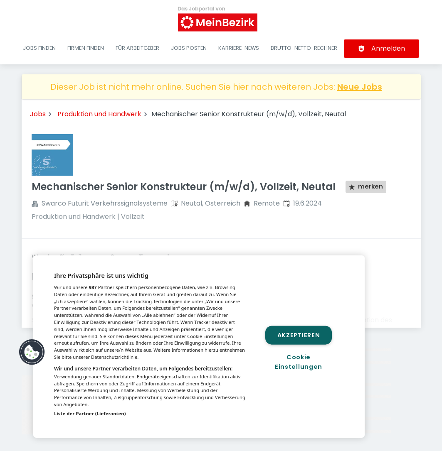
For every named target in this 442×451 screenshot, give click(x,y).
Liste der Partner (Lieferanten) (90, 413)
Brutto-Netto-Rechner (304, 47)
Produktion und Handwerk (99, 114)
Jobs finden (39, 47)
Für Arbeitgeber (137, 47)
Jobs (38, 114)
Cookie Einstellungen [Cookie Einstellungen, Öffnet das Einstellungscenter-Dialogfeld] (298, 362)
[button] (32, 352)
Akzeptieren (298, 335)
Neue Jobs (359, 87)
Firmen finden (85, 47)
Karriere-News (238, 47)
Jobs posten (189, 47)
